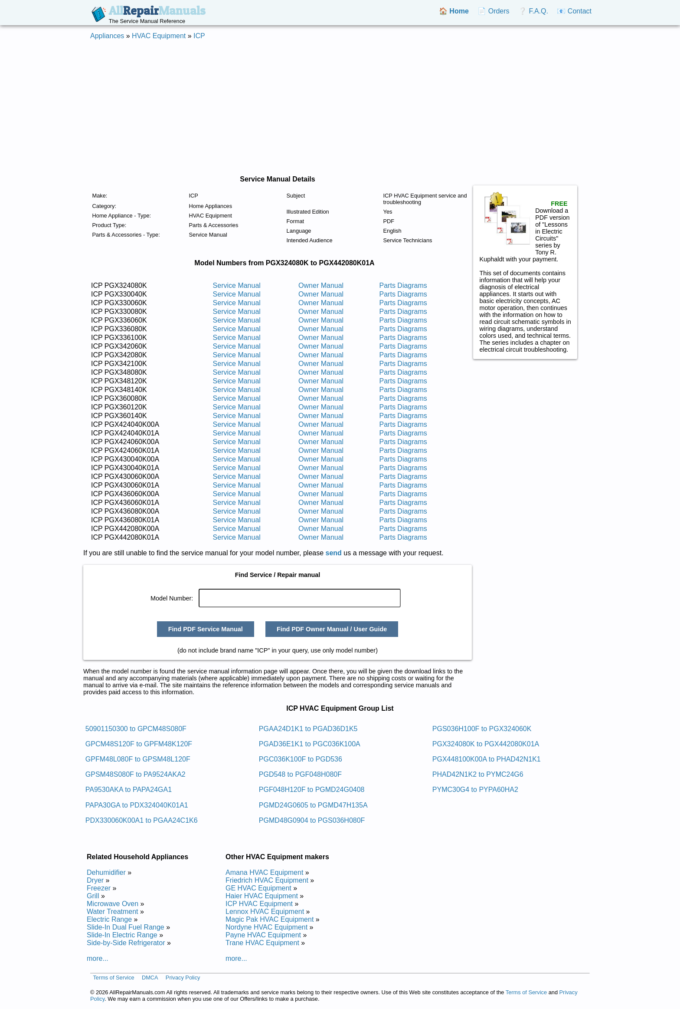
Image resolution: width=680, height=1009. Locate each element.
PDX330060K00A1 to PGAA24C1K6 (141, 820)
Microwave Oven (112, 903)
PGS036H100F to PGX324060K (482, 728)
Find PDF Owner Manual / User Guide (332, 629)
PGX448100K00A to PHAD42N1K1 (486, 759)
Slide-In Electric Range (122, 935)
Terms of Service (113, 977)
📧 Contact (574, 11)
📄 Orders (493, 11)
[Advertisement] (340, 107)
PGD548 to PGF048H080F (300, 774)
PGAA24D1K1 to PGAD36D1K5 (308, 728)
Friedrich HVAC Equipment (267, 880)
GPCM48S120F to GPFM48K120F (138, 744)
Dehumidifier (106, 872)
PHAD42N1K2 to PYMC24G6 (477, 774)
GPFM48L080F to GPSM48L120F (137, 759)
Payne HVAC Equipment (263, 935)
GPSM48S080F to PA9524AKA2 (135, 774)
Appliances (107, 36)
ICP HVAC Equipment (259, 903)
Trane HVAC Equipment (262, 942)
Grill (93, 896)
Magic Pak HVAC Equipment (270, 919)
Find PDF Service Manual (205, 629)
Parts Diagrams (403, 285)
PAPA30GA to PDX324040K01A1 (136, 805)
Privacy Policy (183, 977)
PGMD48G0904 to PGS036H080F (312, 820)
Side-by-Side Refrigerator (126, 942)
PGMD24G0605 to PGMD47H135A (313, 805)
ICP (199, 36)
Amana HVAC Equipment (264, 872)
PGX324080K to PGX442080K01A (485, 744)
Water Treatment (112, 911)
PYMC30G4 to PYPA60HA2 (475, 789)
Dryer (95, 880)
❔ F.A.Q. (533, 11)
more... (97, 958)
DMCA (150, 977)
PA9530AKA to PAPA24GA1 (128, 789)
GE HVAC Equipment (258, 888)
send (334, 553)
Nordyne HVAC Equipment (266, 927)
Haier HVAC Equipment (262, 896)
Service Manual (237, 285)
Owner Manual (320, 285)
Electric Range (109, 919)
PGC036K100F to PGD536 (300, 759)
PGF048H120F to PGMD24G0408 (312, 789)
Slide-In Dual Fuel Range (125, 927)
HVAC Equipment (159, 36)
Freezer (99, 888)
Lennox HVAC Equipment (265, 911)
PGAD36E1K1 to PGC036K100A (309, 744)
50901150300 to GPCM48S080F (135, 728)
